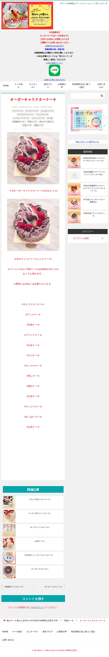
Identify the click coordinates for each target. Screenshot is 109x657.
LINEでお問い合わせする (54, 73)
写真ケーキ (32, 122)
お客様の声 (62, 85)
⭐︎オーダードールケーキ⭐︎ (40, 527)
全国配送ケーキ (19, 122)
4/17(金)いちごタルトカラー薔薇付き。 (94, 200)
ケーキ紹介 (19, 85)
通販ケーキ (38, 125)
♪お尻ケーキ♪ (39, 541)
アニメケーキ (18, 111)
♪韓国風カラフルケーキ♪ (14, 587)
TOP (32, 620)
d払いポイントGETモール (87, 142)
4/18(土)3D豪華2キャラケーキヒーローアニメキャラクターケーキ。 (94, 188)
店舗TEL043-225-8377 (54, 46)
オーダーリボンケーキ (53, 587)
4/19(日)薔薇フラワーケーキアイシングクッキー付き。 (94, 173)
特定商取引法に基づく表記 (81, 85)
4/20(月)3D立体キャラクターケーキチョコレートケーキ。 (94, 159)
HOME (6, 85)
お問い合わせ (101, 85)
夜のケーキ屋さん (46, 122)
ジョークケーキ (42, 114)
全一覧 (49, 118)
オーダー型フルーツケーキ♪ (40, 513)
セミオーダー (33, 85)
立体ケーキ (27, 125)
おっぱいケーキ (47, 111)
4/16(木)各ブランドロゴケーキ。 (94, 214)
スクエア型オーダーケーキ (39, 499)
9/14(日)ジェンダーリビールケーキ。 (39, 555)
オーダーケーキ (32, 111)
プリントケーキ (38, 118)
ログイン (38, 607)
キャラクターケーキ (25, 114)
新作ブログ (48, 85)
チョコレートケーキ (21, 118)
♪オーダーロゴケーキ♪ (39, 569)
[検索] (88, 96)
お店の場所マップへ (54, 63)
